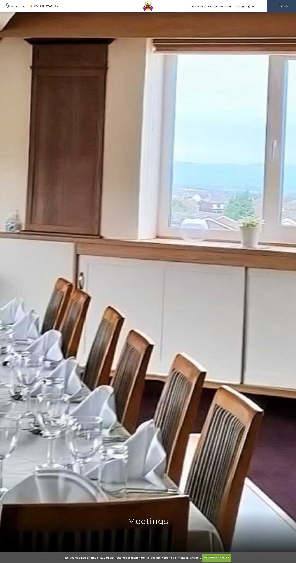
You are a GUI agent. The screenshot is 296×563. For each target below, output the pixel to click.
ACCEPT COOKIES (216, 557)
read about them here (130, 557)
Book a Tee (224, 6)
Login (240, 6)
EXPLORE (148, 550)
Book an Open (202, 6)
